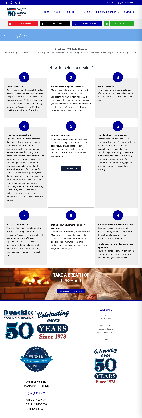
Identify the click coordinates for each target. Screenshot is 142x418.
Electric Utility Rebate (105, 332)
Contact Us (105, 336)
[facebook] (7, 2)
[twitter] (16, 2)
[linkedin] (20, 2)
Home (105, 315)
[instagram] (11, 2)
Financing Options (105, 329)
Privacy (105, 339)
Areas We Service (105, 319)
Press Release (105, 325)
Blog (105, 322)
